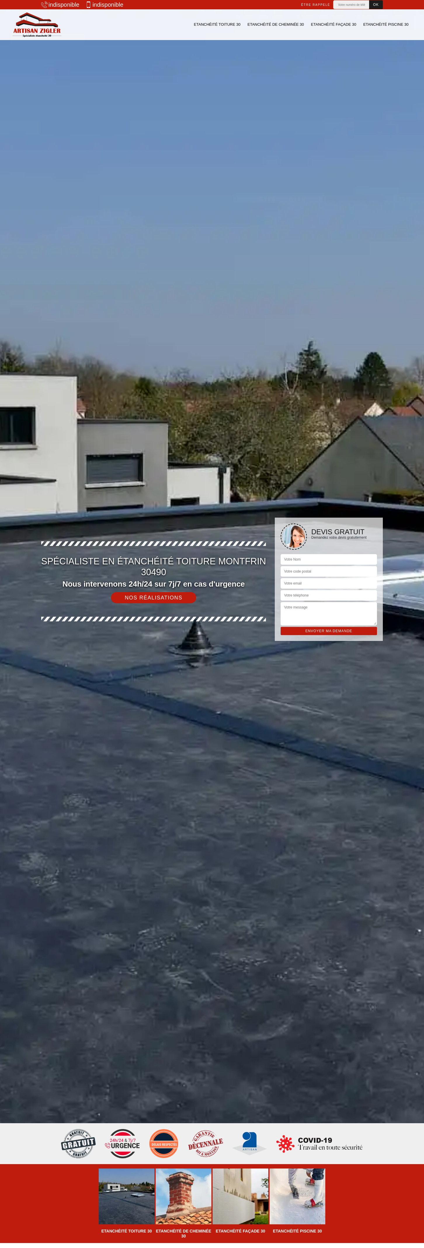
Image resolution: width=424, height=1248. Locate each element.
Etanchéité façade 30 (333, 24)
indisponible (60, 4)
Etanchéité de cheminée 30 (275, 24)
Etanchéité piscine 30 (386, 24)
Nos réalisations (154, 598)
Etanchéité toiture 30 (217, 24)
